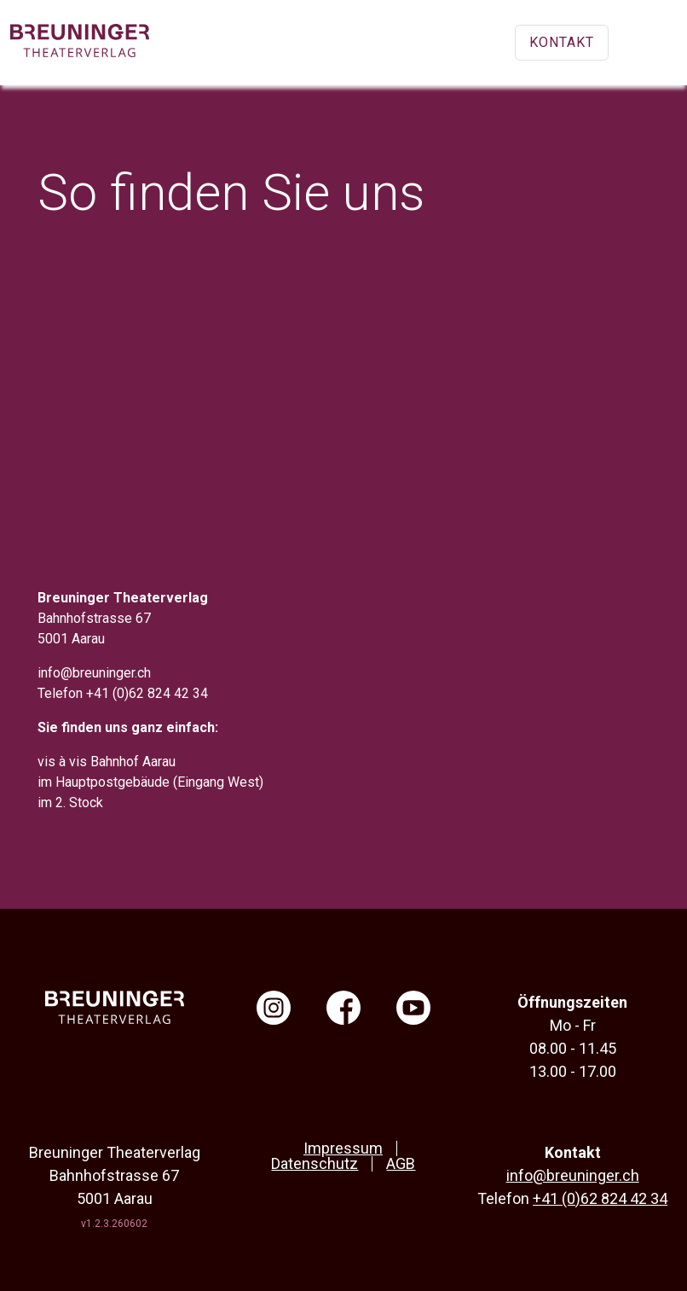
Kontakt (561, 42)
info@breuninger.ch (94, 673)
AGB (400, 1163)
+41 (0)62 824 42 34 (147, 693)
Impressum (343, 1148)
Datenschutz (314, 1163)
